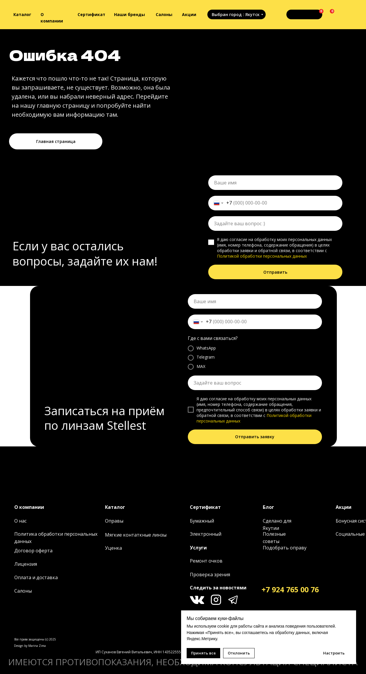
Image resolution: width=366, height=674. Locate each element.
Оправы (114, 521)
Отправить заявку (254, 436)
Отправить (275, 272)
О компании (29, 507)
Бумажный (202, 521)
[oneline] (275, 223)
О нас (20, 521)
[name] (275, 182)
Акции (189, 14)
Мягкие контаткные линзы (136, 535)
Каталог (22, 14)
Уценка (113, 548)
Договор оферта (33, 550)
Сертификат (91, 14)
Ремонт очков (206, 561)
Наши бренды (129, 14)
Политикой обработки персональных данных (262, 256)
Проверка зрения (210, 574)
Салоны (164, 14)
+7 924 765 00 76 (290, 589)
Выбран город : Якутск (236, 14)
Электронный (205, 534)
